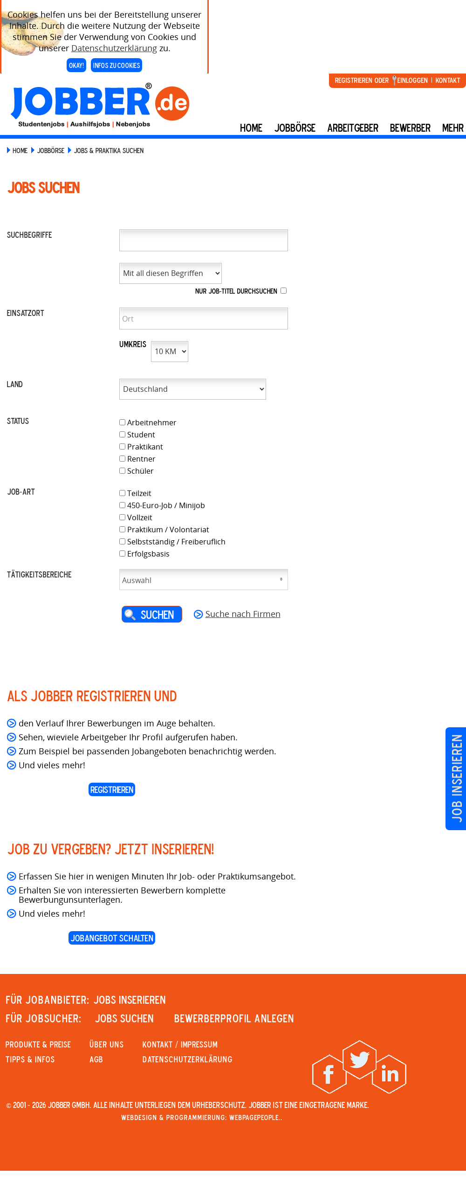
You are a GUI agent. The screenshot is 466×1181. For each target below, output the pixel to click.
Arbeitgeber (352, 127)
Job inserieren (456, 778)
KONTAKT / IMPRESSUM (180, 1044)
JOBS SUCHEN (124, 1018)
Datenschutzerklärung (114, 41)
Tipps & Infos (30, 1059)
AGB (96, 1059)
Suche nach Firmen (243, 613)
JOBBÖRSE (50, 150)
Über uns (106, 1044)
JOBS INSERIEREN (129, 1000)
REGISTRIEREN (111, 789)
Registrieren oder (362, 80)
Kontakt (448, 80)
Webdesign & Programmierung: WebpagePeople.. (201, 1117)
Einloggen (412, 80)
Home (251, 127)
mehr (453, 127)
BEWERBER (410, 127)
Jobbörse (294, 127)
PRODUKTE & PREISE (38, 1044)
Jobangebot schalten (111, 938)
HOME (20, 150)
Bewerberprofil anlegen (234, 1018)
